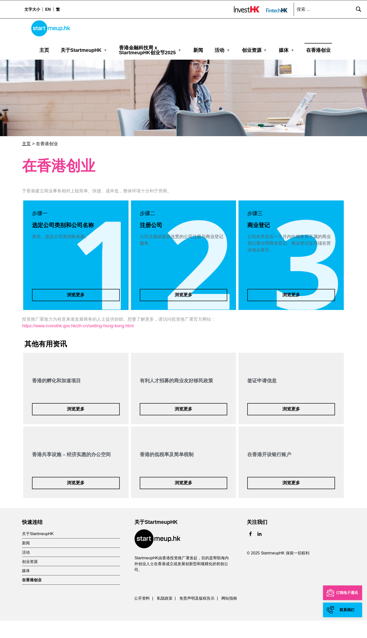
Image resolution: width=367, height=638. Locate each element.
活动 (222, 50)
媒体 (286, 50)
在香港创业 (318, 50)
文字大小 (32, 9)
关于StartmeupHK (84, 50)
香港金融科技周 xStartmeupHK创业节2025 (150, 50)
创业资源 (254, 50)
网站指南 (229, 615)
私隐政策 (165, 615)
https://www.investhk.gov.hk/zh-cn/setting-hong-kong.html (78, 343)
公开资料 (142, 615)
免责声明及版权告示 (197, 615)
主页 (44, 50)
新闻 (198, 50)
